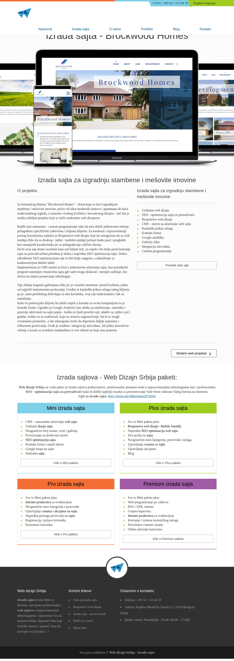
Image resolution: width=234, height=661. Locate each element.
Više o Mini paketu (65, 464)
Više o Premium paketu (168, 540)
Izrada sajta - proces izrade (90, 616)
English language (205, 3)
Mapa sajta (80, 630)
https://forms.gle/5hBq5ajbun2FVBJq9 (131, 397)
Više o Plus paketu (168, 464)
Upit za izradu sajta (86, 602)
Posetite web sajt (176, 265)
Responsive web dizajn (88, 609)
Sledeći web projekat (190, 353)
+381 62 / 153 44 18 (168, 3)
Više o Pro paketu (66, 536)
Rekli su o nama (84, 623)
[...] (46, 633)
